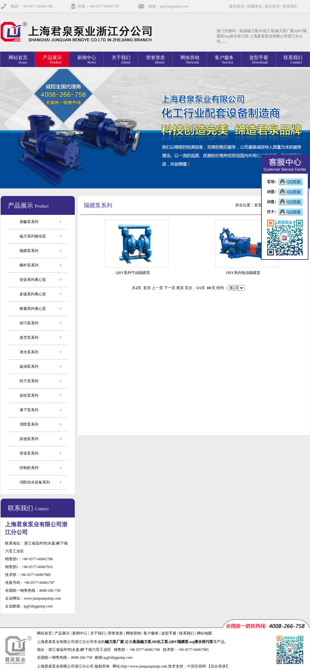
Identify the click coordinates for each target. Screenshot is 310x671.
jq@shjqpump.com (38, 606)
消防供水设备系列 (35, 482)
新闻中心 (79, 633)
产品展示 (62, 633)
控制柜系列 (29, 468)
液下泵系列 (29, 410)
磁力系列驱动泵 (33, 236)
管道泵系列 (29, 453)
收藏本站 (254, 6)
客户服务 (151, 633)
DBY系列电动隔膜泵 (243, 273)
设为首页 (272, 6)
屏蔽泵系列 (29, 222)
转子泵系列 (29, 381)
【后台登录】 (218, 666)
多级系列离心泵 (33, 294)
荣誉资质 (115, 633)
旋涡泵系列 (29, 366)
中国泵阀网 (196, 666)
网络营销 (133, 633)
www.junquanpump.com (42, 598)
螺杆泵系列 (29, 265)
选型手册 (168, 633)
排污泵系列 (29, 323)
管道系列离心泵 (33, 279)
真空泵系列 (29, 337)
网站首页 (44, 633)
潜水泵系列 (29, 352)
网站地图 (204, 633)
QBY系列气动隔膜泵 (133, 273)
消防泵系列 (29, 424)
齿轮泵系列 (29, 395)
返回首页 (236, 6)
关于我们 (97, 633)
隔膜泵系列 (29, 251)
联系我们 (290, 6)
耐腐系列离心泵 (33, 308)
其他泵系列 (29, 439)
